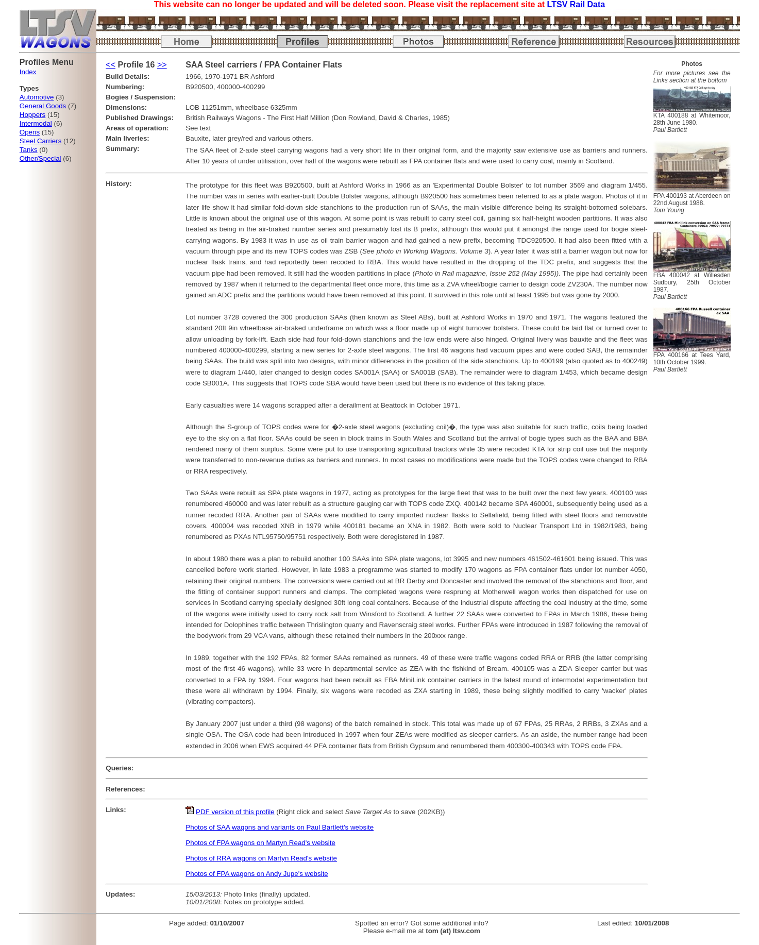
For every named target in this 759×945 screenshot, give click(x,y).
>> (162, 64)
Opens (30, 132)
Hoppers (32, 115)
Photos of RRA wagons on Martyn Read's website (261, 858)
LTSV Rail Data (576, 4)
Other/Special (40, 158)
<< (110, 64)
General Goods (43, 106)
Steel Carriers (40, 141)
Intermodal (36, 123)
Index (28, 72)
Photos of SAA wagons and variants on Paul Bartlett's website (279, 827)
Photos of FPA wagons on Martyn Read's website (260, 843)
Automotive (37, 97)
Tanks (29, 150)
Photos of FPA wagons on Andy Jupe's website (256, 874)
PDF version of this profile (235, 812)
